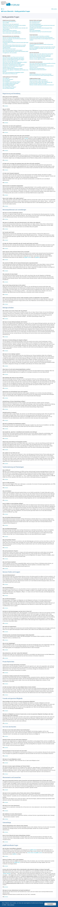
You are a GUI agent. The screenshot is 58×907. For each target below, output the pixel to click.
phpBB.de (37, 257)
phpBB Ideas (17, 862)
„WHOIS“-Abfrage (7, 873)
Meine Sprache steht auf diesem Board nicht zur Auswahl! (14, 45)
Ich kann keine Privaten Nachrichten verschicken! (39, 36)
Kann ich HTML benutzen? (8, 79)
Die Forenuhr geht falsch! (8, 41)
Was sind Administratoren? (35, 21)
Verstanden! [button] (50, 904)
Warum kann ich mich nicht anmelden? (10, 26)
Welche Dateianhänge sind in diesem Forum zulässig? (40, 74)
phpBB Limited (27, 257)
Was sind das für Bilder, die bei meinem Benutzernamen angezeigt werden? (14, 47)
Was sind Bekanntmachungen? (9, 84)
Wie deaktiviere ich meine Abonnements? (38, 69)
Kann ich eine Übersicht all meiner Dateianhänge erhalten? (41, 75)
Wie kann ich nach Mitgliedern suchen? (37, 57)
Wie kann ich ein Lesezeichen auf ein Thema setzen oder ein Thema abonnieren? (42, 66)
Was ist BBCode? (6, 78)
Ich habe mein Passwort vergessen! (10, 30)
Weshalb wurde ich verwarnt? (9, 67)
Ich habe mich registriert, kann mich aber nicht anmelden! (14, 25)
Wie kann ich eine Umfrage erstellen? (10, 61)
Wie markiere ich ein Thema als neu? (10, 73)
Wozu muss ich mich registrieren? (9, 21)
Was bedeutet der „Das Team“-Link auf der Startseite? (40, 31)
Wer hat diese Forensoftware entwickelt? (38, 79)
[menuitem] (2, 9)
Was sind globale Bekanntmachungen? (11, 83)
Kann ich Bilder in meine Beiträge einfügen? (11, 81)
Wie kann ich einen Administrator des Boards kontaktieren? (42, 84)
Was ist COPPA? (6, 22)
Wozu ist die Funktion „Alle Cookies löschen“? (12, 33)
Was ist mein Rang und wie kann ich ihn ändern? (12, 50)
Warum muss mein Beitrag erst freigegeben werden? (13, 72)
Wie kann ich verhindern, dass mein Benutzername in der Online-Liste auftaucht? (14, 39)
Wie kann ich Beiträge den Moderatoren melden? (13, 68)
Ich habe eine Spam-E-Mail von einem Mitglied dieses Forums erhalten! (42, 39)
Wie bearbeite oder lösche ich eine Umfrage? (12, 63)
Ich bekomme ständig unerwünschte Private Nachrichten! (41, 37)
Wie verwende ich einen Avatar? (9, 48)
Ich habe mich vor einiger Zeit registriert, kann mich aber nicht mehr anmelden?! (15, 28)
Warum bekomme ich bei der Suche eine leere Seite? (40, 56)
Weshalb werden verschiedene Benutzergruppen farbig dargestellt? (41, 28)
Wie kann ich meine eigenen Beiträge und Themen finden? (41, 59)
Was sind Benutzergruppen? (35, 24)
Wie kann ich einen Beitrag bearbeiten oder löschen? (13, 58)
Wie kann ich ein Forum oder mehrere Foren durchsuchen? (41, 53)
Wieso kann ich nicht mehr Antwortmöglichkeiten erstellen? (15, 62)
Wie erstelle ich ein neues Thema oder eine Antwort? (13, 57)
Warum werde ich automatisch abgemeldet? (11, 31)
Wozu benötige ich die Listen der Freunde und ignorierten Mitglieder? (41, 45)
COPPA (26, 138)
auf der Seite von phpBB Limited (34, 852)
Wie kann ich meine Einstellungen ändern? (11, 37)
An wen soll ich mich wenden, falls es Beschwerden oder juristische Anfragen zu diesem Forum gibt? (41, 83)
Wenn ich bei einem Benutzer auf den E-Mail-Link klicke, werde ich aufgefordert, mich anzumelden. (15, 52)
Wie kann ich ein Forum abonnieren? (37, 68)
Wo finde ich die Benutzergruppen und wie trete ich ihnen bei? (42, 25)
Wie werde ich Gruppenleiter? (36, 26)
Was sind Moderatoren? (34, 22)
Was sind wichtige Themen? (8, 85)
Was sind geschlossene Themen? (9, 87)
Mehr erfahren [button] (10, 904)
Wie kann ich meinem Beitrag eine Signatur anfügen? (13, 59)
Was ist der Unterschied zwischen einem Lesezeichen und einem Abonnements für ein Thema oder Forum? (42, 64)
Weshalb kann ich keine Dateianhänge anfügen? (12, 66)
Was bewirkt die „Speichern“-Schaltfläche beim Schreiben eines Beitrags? (15, 70)
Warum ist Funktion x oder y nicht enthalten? (39, 81)
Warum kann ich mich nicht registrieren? (11, 24)
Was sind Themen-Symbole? (8, 88)
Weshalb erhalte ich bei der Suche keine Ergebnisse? (40, 55)
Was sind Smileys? (6, 80)
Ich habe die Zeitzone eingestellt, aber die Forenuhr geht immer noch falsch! (15, 43)
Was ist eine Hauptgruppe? (35, 30)
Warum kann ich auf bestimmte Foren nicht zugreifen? (13, 64)
